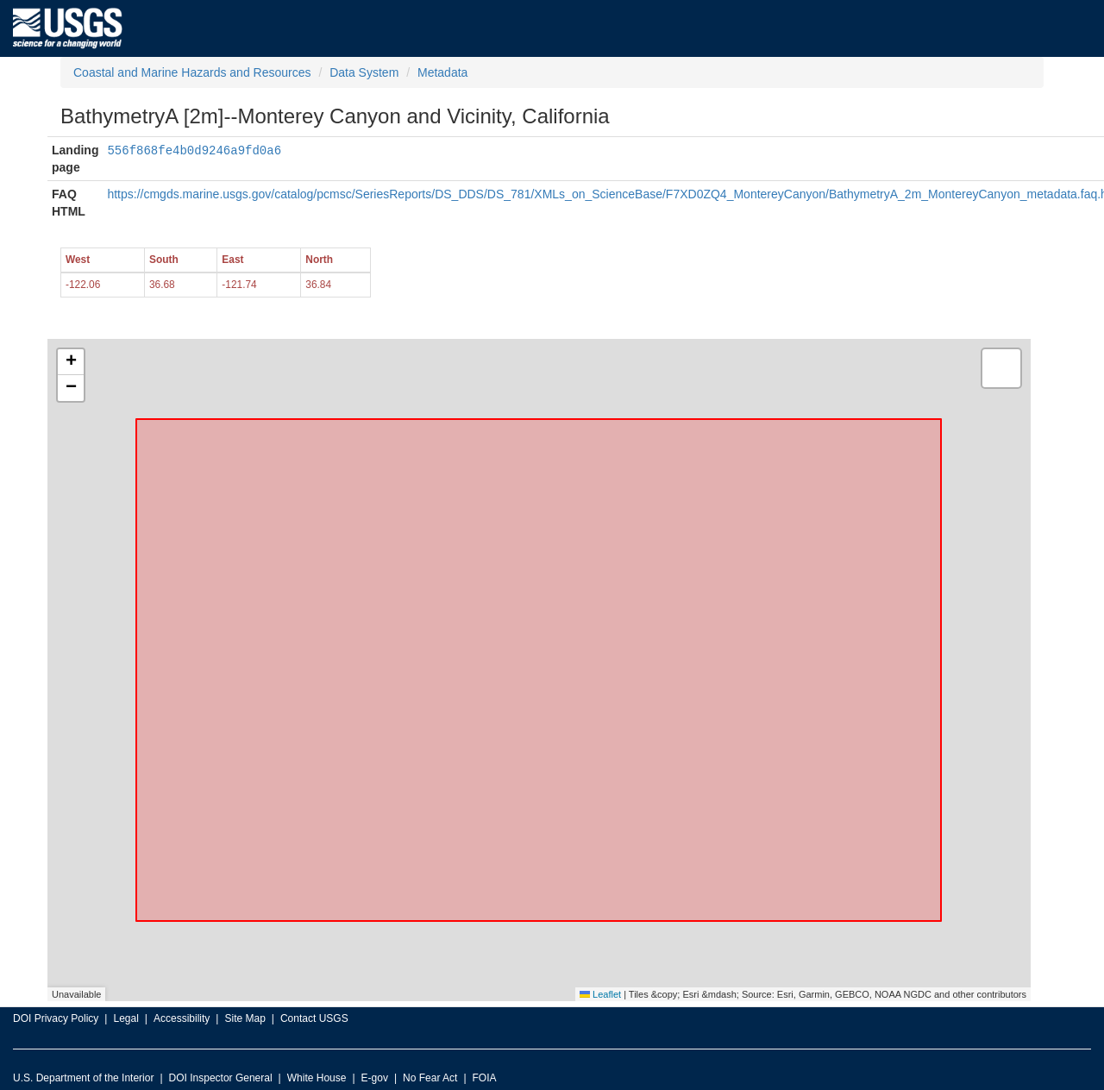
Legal (125, 1018)
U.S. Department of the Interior (83, 1078)
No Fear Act (430, 1078)
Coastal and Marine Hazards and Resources (191, 72)
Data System (363, 72)
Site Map (244, 1018)
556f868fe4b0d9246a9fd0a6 (194, 149)
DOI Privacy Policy (55, 1018)
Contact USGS (314, 1018)
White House (317, 1078)
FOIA (485, 1078)
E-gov (374, 1078)
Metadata (442, 72)
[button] (71, 362)
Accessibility (182, 1018)
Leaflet (600, 994)
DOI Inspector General (221, 1078)
